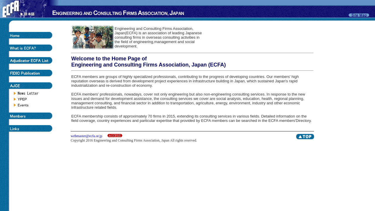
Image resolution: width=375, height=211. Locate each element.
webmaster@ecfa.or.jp (86, 136)
